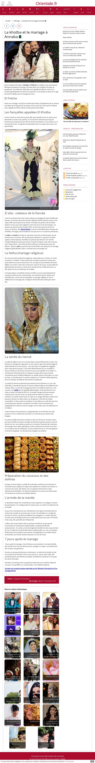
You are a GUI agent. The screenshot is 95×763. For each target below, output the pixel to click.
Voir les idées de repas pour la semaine (75, 121)
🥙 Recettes (24, 10)
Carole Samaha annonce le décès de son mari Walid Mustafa (74, 135)
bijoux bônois (25, 229)
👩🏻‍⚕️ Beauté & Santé (66, 10)
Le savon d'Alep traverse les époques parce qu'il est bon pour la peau (74, 85)
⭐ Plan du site (68, 194)
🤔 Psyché (82, 10)
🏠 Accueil (4, 10)
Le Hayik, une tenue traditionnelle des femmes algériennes (75, 72)
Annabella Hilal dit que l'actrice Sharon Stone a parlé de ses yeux (75, 159)
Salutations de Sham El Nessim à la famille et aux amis (74, 66)
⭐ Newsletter (68, 192)
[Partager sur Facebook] (6, 26)
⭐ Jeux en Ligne (68, 199)
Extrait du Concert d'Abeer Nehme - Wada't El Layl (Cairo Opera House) (74, 32)
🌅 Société (31, 10)
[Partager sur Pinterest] (19, 26)
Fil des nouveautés (71, 178)
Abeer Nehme (67, 37)
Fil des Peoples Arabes (72, 176)
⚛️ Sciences (58, 10)
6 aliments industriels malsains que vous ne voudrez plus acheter (74, 54)
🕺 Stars (18, 10)
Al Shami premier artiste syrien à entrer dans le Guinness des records (75, 42)
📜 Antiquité (11, 10)
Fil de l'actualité (70, 173)
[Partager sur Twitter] (13, 26)
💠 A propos (89, 10)
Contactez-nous (37, 756)
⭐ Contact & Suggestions (72, 190)
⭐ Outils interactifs (70, 196)
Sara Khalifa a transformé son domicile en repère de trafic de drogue (75, 147)
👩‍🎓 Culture (45, 10)
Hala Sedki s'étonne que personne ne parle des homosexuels (74, 153)
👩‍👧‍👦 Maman (52, 10)
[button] (2, 3)
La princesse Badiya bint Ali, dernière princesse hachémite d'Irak (75, 60)
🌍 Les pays (37, 10)
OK (92, 761)
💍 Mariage (76, 10)
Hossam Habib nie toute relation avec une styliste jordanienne (75, 91)
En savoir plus (69, 761)
